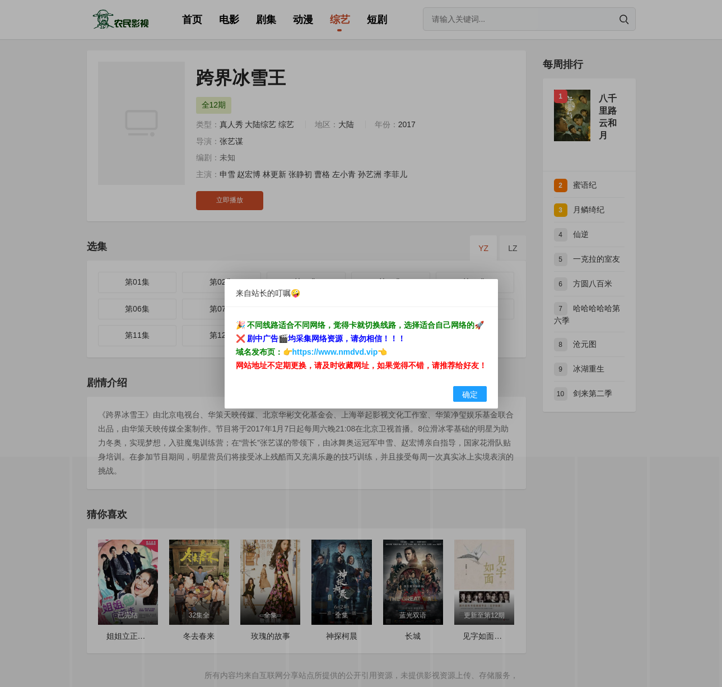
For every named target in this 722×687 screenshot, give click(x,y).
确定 (470, 394)
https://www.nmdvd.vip (335, 351)
